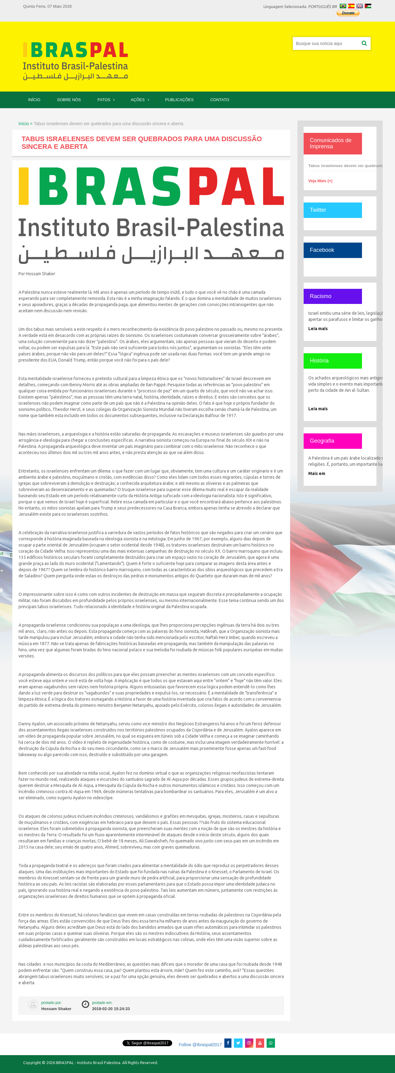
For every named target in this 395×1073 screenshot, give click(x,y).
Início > (26, 123)
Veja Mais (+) (320, 180)
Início (34, 99)
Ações (138, 99)
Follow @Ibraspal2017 (199, 1044)
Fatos (104, 99)
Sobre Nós (69, 99)
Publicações (179, 99)
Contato (219, 99)
